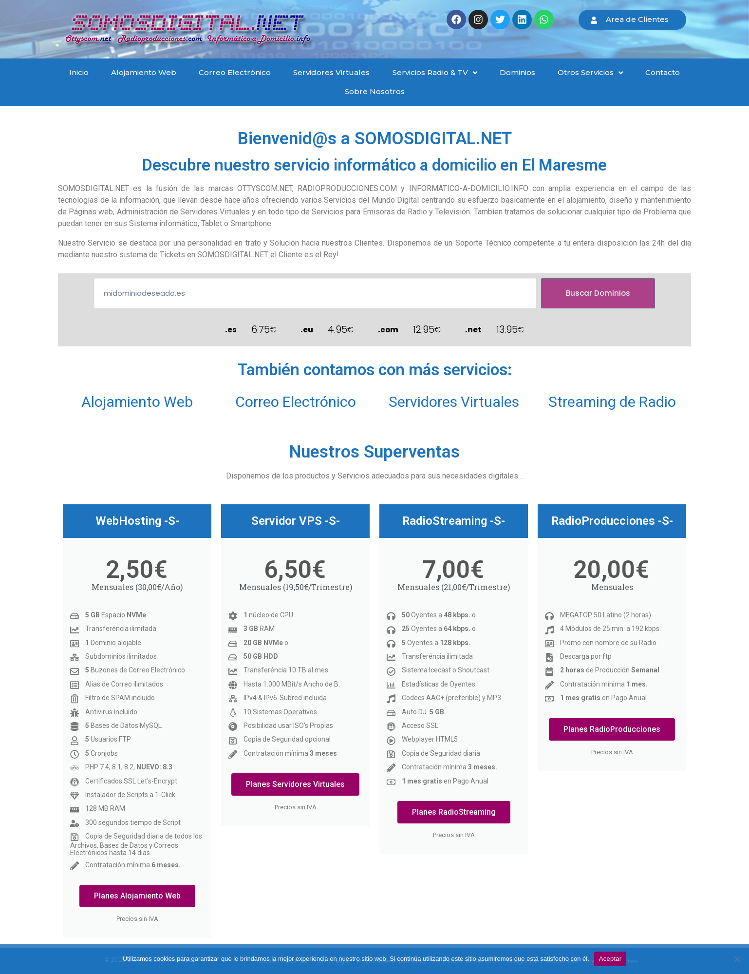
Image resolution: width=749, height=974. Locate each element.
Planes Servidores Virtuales (295, 784)
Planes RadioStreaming (454, 812)
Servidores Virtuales (454, 401)
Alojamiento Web (137, 401)
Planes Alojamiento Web (137, 895)
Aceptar (610, 958)
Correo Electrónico (295, 401)
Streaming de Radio (612, 401)
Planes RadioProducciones (611, 729)
